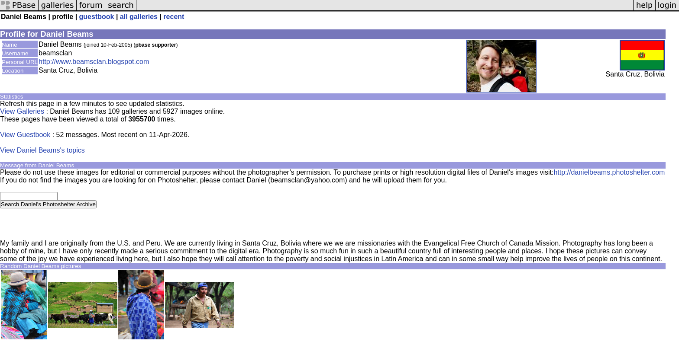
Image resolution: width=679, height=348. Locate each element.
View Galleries (22, 111)
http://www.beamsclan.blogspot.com (94, 61)
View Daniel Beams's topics (42, 150)
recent (173, 16)
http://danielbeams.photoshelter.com (609, 172)
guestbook (96, 16)
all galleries (139, 16)
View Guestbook (25, 134)
